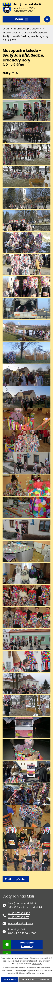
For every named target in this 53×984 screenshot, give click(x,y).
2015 (15, 73)
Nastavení (44, 979)
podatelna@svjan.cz (20, 923)
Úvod (6, 28)
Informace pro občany (27, 28)
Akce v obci (10, 32)
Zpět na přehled (15, 879)
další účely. (37, 963)
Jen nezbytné (27, 979)
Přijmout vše (10, 979)
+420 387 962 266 (19, 913)
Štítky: (7, 73)
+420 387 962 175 (18, 917)
